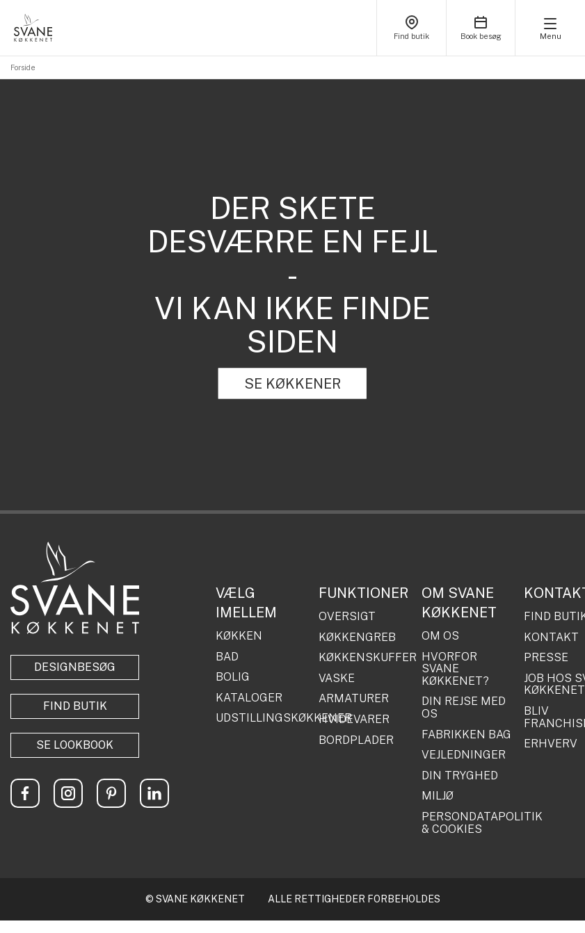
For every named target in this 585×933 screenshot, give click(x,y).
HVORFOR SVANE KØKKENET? (455, 669)
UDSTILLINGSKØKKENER (262, 718)
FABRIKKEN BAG (466, 735)
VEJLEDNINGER (464, 755)
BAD (227, 657)
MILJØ (438, 796)
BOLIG (233, 677)
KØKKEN (239, 636)
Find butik (75, 706)
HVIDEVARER (354, 719)
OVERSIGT (347, 616)
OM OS (440, 636)
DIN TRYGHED (460, 776)
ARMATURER (354, 698)
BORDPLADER (356, 740)
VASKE (337, 678)
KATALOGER (249, 698)
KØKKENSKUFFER (365, 657)
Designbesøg (74, 667)
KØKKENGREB (357, 637)
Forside (22, 67)
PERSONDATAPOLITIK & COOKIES (468, 823)
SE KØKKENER (292, 383)
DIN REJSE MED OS (464, 707)
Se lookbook (74, 745)
